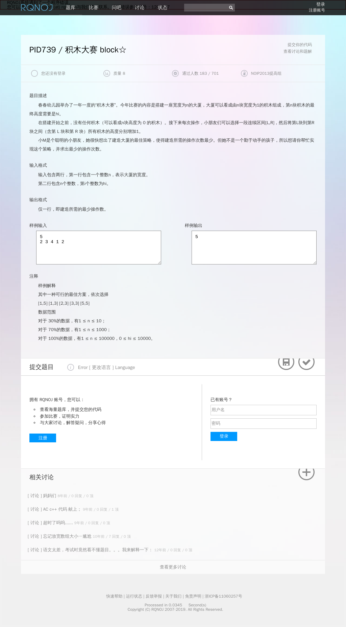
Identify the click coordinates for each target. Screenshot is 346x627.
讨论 (139, 7)
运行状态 (134, 596)
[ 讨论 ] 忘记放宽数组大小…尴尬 (60, 536)
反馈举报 (154, 596)
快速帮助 (114, 596)
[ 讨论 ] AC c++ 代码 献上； (55, 509)
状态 (162, 7)
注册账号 (317, 10)
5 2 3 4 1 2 (98, 247)
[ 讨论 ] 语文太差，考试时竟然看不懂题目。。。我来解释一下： (91, 550)
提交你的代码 (300, 44)
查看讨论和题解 (297, 51)
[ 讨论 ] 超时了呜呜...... (51, 523)
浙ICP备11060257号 (223, 596)
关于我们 (173, 596)
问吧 (116, 7)
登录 (320, 4)
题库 (70, 7)
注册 (43, 437)
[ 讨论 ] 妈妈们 (42, 495)
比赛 (93, 7)
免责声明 (193, 596)
